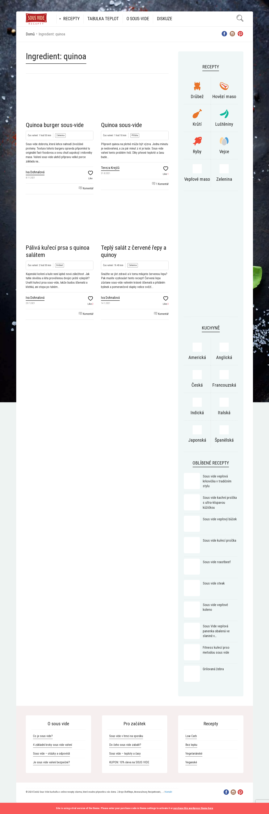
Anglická (224, 357)
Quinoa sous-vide (121, 125)
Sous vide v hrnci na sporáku (126, 736)
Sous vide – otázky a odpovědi (51, 753)
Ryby (197, 151)
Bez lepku (191, 745)
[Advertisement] (211, 255)
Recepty (71, 18)
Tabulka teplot (103, 18)
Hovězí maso (224, 96)
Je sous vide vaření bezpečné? (51, 762)
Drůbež (59, 265)
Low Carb (191, 736)
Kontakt (168, 792)
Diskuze (164, 18)
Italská (224, 412)
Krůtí (197, 124)
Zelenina (60, 135)
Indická (197, 412)
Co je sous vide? (43, 736)
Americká (197, 357)
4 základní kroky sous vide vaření (52, 745)
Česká (197, 385)
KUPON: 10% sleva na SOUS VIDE (129, 762)
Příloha (135, 135)
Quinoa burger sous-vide (55, 125)
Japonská (197, 440)
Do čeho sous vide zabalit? (125, 745)
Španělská (224, 440)
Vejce (224, 151)
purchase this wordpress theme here (193, 808)
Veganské (191, 762)
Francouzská (224, 385)
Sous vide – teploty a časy (125, 753)
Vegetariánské (193, 753)
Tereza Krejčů (110, 168)
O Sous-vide (138, 18)
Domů (30, 34)
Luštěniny (224, 124)
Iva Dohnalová (35, 172)
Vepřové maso (197, 179)
